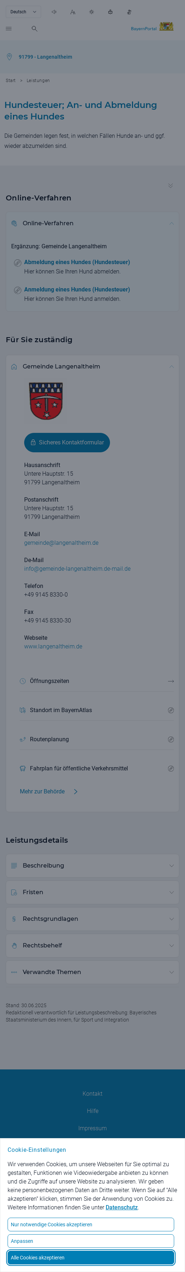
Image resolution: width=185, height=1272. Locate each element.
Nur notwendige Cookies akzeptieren (51, 1224)
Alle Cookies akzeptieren (38, 1257)
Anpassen (22, 1241)
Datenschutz (122, 1207)
